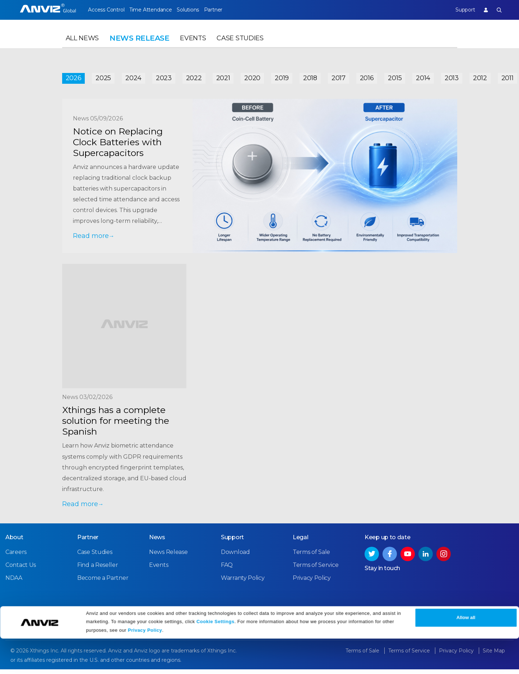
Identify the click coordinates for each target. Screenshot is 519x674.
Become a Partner (102, 582)
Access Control (106, 9)
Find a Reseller (97, 570)
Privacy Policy (145, 666)
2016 (367, 76)
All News (82, 45)
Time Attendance (156, 9)
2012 (480, 76)
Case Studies (240, 45)
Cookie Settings (215, 657)
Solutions (199, 9)
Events (193, 45)
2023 (164, 76)
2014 (423, 76)
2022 (194, 76)
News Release (168, 557)
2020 (252, 76)
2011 (507, 76)
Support (459, 9)
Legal (301, 542)
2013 (452, 76)
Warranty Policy (243, 582)
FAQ (227, 570)
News (157, 542)
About (14, 542)
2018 (310, 76)
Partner (230, 9)
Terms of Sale (311, 557)
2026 (74, 76)
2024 (133, 76)
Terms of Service (315, 570)
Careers (16, 557)
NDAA (13, 582)
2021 (223, 76)
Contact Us (20, 570)
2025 (103, 76)
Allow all (466, 653)
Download (235, 557)
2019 (282, 76)
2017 (339, 76)
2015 (395, 76)
